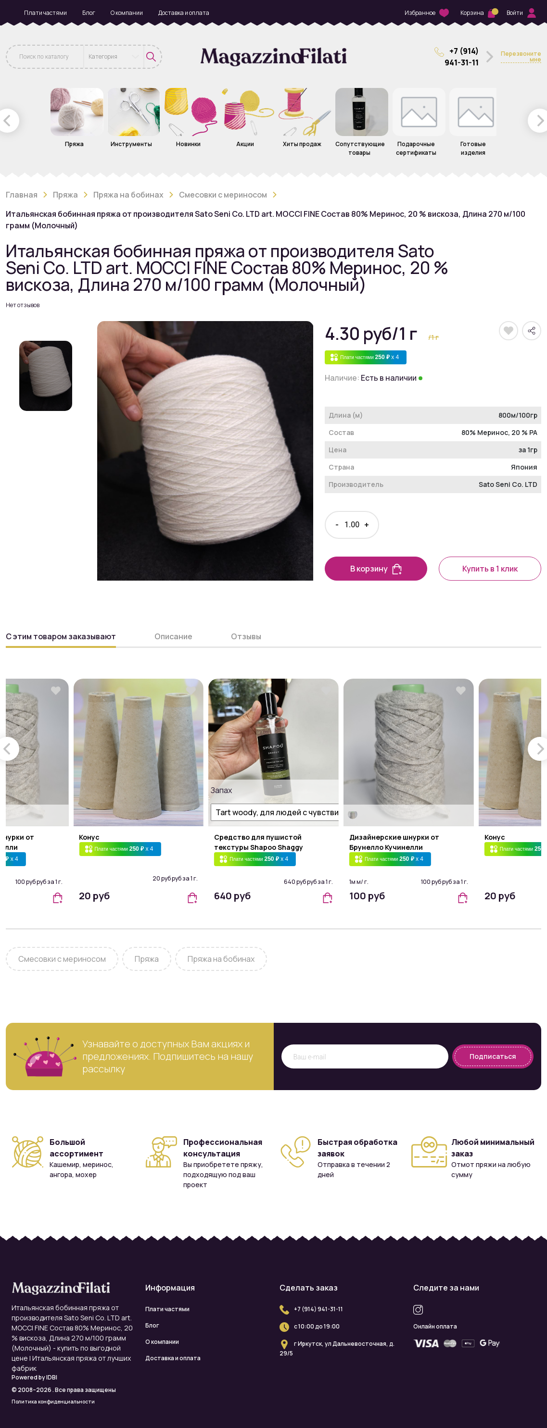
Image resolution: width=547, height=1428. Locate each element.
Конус (89, 837)
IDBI (51, 1377)
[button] (57, 897)
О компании (127, 13)
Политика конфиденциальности (53, 1401)
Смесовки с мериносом (223, 194)
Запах (220, 790)
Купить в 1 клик (490, 568)
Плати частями (45, 13)
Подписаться (493, 1056)
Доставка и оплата (183, 13)
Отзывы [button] (246, 636)
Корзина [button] (477, 12)
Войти (521, 13)
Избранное (427, 13)
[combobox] (114, 57)
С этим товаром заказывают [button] (61, 636)
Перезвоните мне (521, 57)
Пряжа (65, 194)
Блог (88, 13)
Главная (22, 194)
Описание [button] (173, 636)
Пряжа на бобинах (128, 194)
